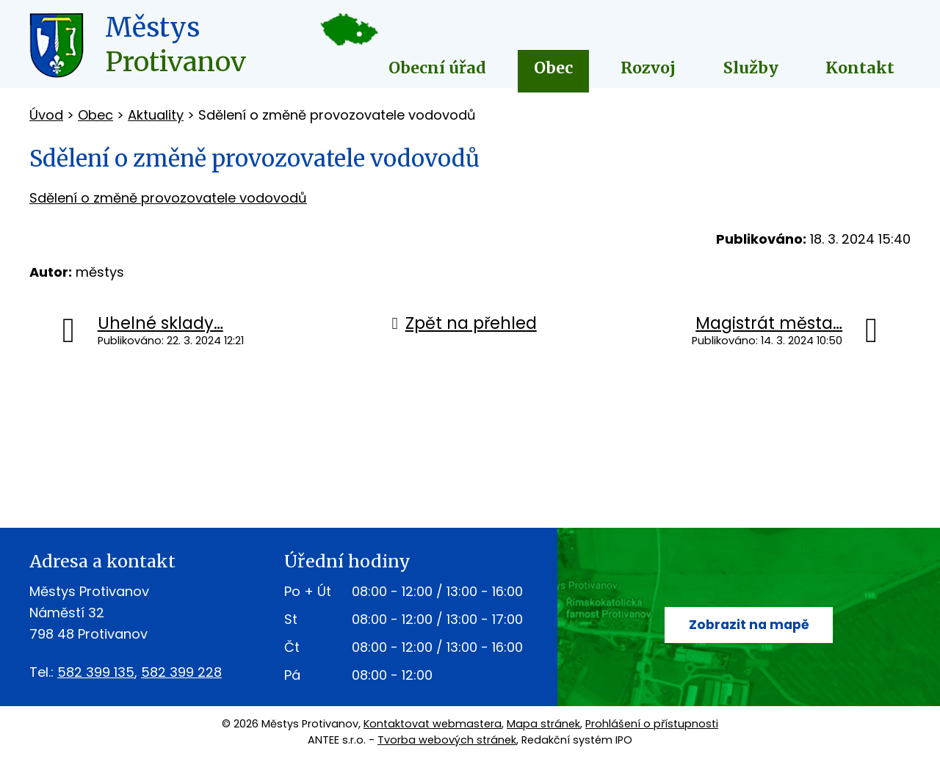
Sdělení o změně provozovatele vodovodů (168, 198)
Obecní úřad (437, 68)
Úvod (46, 115)
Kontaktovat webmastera (433, 723)
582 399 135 (95, 672)
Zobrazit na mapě (749, 625)
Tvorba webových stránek (446, 740)
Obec (553, 68)
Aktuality (156, 115)
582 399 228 (181, 672)
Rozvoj (648, 68)
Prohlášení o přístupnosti (651, 723)
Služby (750, 68)
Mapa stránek (543, 723)
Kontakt (859, 68)
